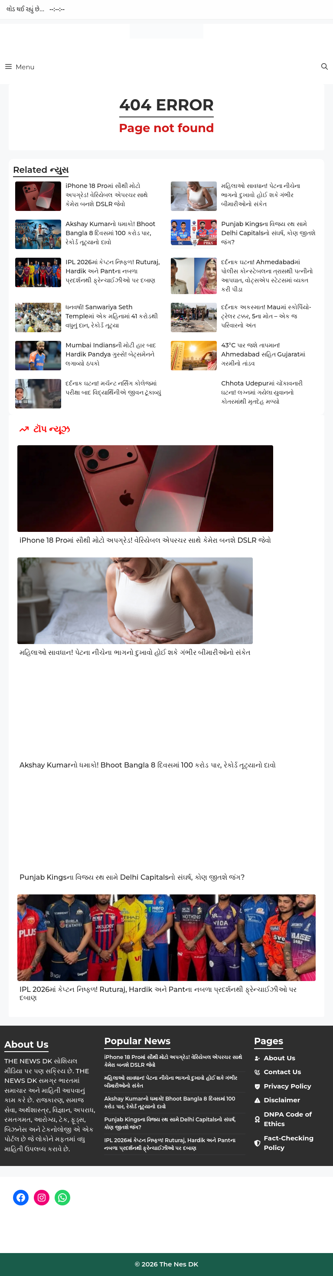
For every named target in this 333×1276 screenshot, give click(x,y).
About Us (279, 1058)
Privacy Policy (287, 1086)
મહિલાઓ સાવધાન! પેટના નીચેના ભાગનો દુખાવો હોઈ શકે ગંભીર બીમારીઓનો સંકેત (260, 195)
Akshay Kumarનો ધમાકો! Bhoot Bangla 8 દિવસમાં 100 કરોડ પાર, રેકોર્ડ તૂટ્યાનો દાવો (110, 233)
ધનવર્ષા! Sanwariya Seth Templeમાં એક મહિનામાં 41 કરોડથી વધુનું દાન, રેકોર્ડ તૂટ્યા (111, 316)
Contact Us (282, 1072)
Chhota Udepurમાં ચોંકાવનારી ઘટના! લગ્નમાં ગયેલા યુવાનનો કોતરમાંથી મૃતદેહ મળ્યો (261, 392)
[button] (324, 67)
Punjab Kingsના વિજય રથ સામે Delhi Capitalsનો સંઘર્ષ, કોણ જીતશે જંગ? (268, 233)
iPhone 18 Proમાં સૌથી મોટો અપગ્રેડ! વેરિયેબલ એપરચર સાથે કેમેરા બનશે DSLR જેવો (106, 195)
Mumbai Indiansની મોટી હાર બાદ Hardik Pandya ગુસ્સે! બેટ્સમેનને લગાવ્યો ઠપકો (110, 354)
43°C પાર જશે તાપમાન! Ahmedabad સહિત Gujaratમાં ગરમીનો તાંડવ (263, 354)
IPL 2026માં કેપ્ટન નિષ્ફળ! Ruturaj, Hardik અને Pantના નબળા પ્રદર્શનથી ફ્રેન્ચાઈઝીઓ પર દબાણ (112, 271)
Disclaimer (282, 1100)
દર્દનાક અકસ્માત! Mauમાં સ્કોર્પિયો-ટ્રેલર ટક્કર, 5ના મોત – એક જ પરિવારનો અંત (266, 316)
